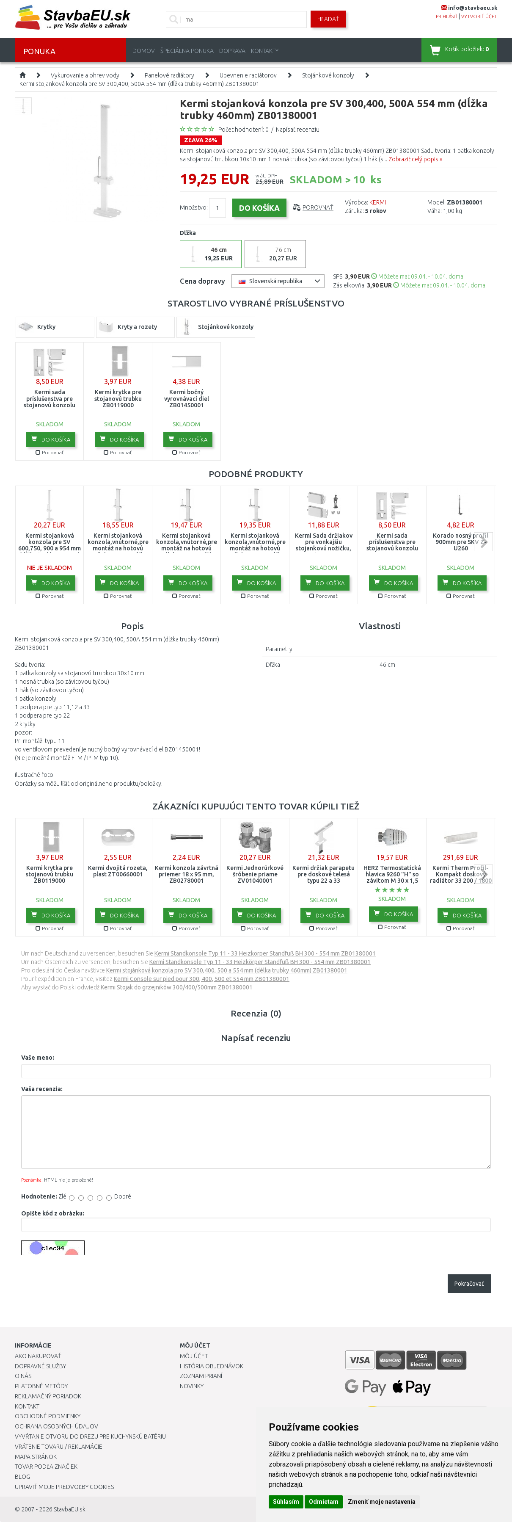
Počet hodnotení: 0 (243, 129)
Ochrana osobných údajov (56, 1426)
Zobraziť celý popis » (415, 159)
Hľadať (328, 19)
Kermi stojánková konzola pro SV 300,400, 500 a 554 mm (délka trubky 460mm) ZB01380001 (226, 970)
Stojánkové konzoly (328, 75)
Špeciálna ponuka (187, 50)
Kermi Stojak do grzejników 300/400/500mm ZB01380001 (177, 987)
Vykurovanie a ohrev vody (85, 75)
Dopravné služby (40, 1366)
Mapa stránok (36, 1456)
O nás (23, 1376)
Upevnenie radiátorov (248, 75)
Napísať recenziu (297, 129)
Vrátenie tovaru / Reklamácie (58, 1446)
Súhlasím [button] (286, 1501)
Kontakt (27, 1406)
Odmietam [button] (324, 1501)
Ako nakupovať (38, 1356)
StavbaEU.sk (69, 1509)
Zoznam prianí (201, 1376)
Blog (22, 1476)
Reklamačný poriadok (48, 1396)
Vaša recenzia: (42, 1089)
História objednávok (211, 1366)
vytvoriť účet (479, 16)
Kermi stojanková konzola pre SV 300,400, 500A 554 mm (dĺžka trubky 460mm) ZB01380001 (139, 83)
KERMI (377, 202)
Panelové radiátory (169, 75)
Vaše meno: (37, 1057)
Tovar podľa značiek (46, 1466)
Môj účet (194, 1356)
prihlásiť (446, 16)
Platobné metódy (41, 1386)
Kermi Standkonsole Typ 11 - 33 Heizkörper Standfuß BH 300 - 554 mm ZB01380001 (265, 953)
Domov (143, 50)
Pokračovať (469, 1283)
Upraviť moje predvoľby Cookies (64, 1486)
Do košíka (50, 439)
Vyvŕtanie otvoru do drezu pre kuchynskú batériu (90, 1436)
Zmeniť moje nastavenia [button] (382, 1501)
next (483, 541)
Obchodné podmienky (47, 1416)
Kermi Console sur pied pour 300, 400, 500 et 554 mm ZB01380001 (201, 978)
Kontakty (264, 50)
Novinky (192, 1386)
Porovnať (318, 207)
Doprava (232, 50)
